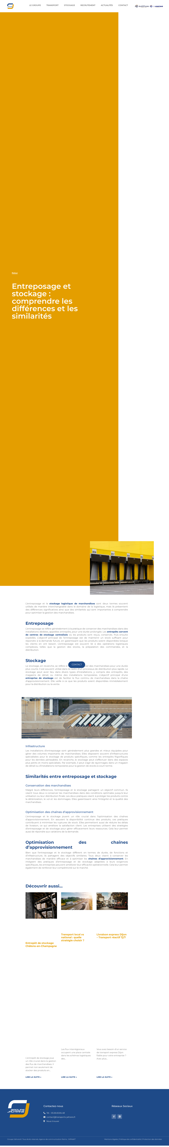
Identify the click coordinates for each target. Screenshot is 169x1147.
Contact (123, 5)
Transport (52, 5)
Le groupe (35, 5)
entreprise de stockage (39, 678)
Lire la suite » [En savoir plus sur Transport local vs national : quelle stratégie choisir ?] (69, 1077)
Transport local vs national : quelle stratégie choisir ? (72, 937)
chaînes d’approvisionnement (105, 858)
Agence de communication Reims (53, 1139)
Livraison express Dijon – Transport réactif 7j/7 (112, 936)
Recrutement (87, 5)
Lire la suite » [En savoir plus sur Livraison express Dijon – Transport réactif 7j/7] (104, 1077)
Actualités (107, 5)
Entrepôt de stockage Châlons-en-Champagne (41, 945)
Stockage (69, 5)
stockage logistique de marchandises (72, 603)
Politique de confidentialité (130, 1139)
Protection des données (152, 1139)
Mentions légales (111, 1139)
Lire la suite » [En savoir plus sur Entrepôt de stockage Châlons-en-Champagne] (33, 1077)
